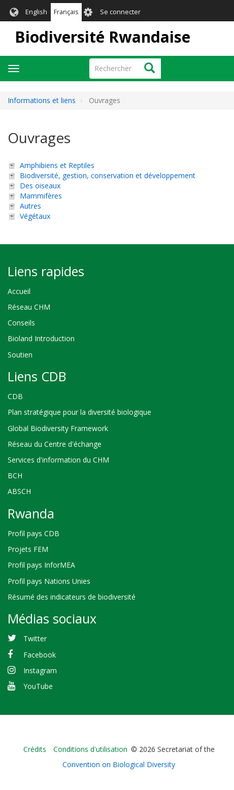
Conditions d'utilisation (90, 749)
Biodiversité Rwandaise (102, 36)
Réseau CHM (29, 307)
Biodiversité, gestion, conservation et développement (107, 175)
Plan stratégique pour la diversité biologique (79, 412)
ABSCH (19, 491)
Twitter (35, 638)
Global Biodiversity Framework (58, 428)
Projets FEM (28, 549)
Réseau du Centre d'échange (55, 444)
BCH (15, 475)
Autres (30, 206)
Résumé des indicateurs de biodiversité (72, 597)
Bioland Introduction (41, 338)
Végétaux (35, 216)
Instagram (40, 670)
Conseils (21, 322)
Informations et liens (42, 100)
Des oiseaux (40, 185)
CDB (15, 396)
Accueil (19, 291)
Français (66, 12)
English (36, 12)
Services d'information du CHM (58, 460)
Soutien (20, 354)
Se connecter (120, 12)
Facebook (39, 655)
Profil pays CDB (33, 533)
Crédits (34, 749)
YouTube (38, 686)
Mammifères (41, 196)
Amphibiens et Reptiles (57, 165)
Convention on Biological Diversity (118, 764)
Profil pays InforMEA (41, 565)
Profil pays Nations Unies (49, 581)
